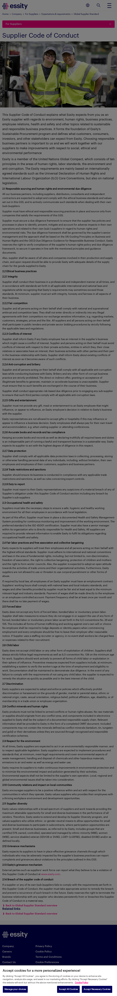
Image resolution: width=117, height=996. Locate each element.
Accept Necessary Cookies (97, 989)
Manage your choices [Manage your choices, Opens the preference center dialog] (15, 989)
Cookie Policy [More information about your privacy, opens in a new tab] (81, 983)
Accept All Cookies (68, 989)
